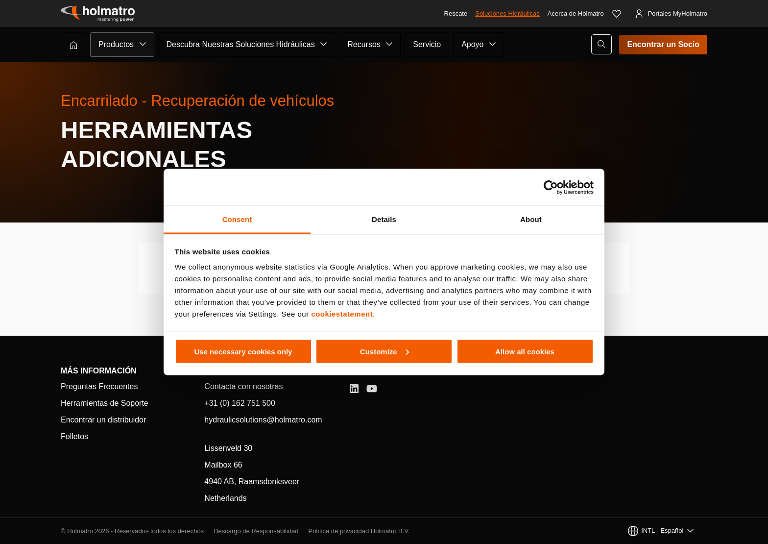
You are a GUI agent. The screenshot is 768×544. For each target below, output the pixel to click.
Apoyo (472, 44)
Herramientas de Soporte (104, 403)
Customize (384, 351)
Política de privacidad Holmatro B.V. (359, 531)
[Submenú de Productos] (143, 44)
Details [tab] (384, 219)
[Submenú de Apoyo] (493, 44)
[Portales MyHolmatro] (670, 14)
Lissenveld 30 (228, 448)
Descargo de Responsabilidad (256, 531)
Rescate (456, 13)
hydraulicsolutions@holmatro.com (263, 420)
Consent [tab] (237, 219)
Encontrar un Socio (663, 44)
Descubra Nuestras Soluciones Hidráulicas (241, 44)
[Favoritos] (617, 14)
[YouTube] (372, 388)
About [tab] (531, 219)
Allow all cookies (524, 351)
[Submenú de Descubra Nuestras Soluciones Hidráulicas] (324, 44)
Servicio (427, 44)
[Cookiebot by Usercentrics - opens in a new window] (551, 187)
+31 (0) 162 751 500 (239, 403)
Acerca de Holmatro (576, 13)
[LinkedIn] (354, 388)
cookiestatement (342, 314)
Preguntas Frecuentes (99, 386)
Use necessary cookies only (243, 351)
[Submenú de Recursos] (389, 44)
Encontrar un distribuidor (103, 420)
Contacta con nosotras (243, 386)
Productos (116, 44)
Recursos (364, 44)
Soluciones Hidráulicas (507, 13)
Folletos (74, 436)
